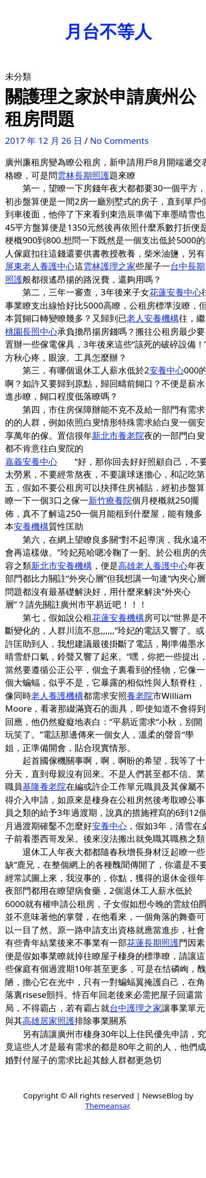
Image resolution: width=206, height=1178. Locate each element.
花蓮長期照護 (153, 942)
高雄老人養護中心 (153, 565)
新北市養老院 (118, 435)
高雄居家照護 (48, 1020)
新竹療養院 (110, 500)
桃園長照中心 (31, 331)
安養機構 (31, 526)
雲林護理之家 (109, 266)
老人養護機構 (57, 695)
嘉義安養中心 (31, 461)
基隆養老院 (44, 786)
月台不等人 (108, 31)
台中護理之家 (135, 1008)
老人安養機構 (153, 318)
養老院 (140, 695)
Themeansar (107, 1105)
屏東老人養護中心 (40, 266)
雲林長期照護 (83, 175)
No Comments (119, 140)
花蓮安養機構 (118, 617)
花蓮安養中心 (175, 292)
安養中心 (166, 370)
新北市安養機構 (61, 565)
